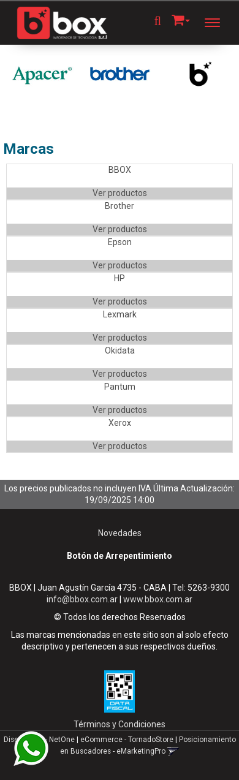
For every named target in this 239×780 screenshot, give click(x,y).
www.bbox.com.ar (157, 599)
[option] (42, 74)
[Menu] (218, 22)
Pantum (119, 387)
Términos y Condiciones (119, 724)
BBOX (119, 170)
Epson (120, 242)
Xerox (119, 423)
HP (119, 278)
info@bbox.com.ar (82, 599)
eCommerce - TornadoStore (126, 739)
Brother (119, 206)
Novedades (120, 533)
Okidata (120, 350)
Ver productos (120, 193)
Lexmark (120, 314)
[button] (181, 18)
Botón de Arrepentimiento (119, 556)
